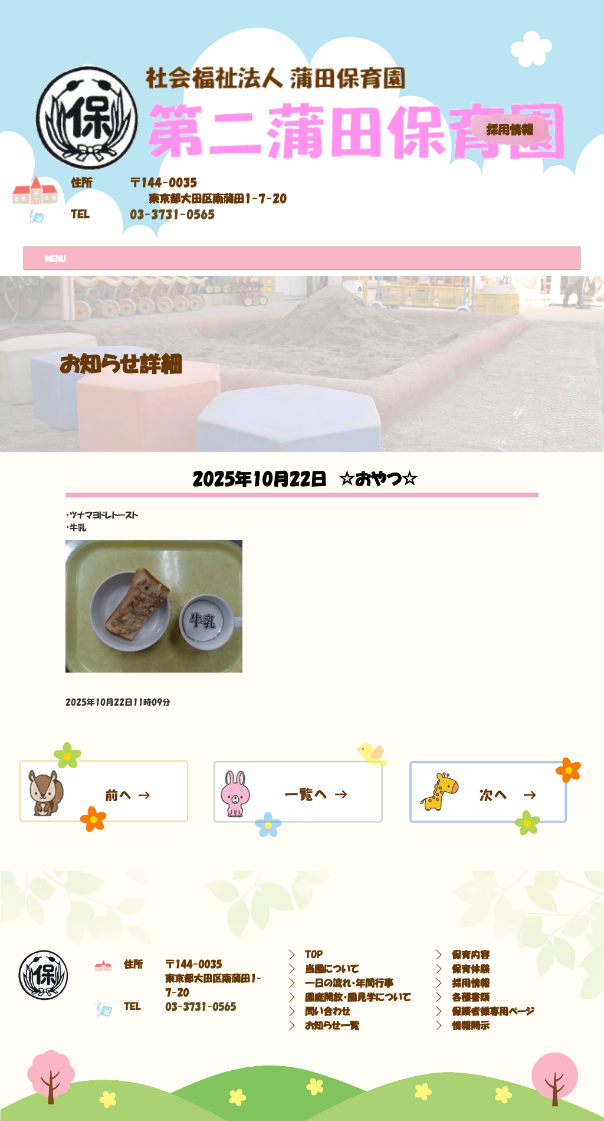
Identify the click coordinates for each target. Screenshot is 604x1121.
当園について (332, 969)
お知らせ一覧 (332, 1025)
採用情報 (509, 130)
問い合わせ (327, 1011)
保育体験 (471, 969)
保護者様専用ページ (493, 1011)
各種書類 (471, 997)
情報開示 (471, 1025)
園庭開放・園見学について (358, 997)
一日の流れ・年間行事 (349, 983)
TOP (314, 954)
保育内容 (471, 954)
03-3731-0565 (172, 214)
